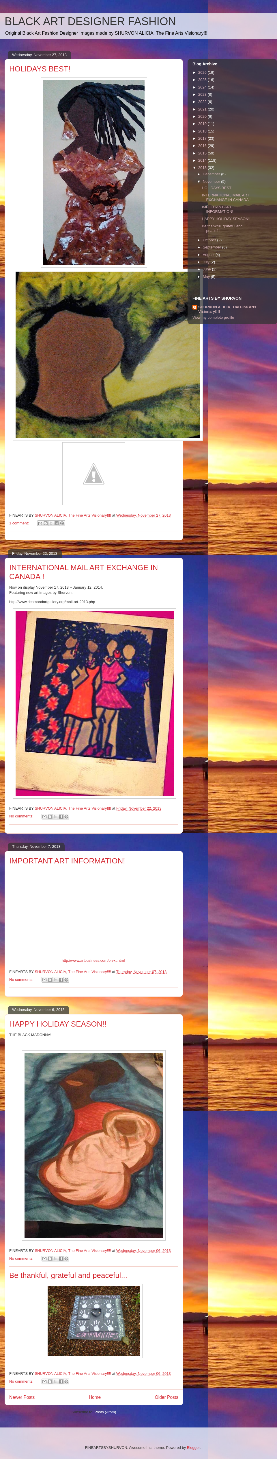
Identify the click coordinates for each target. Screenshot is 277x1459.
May (207, 277)
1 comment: (19, 523)
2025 (203, 80)
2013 (203, 167)
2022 (203, 102)
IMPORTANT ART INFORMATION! (67, 860)
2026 (203, 72)
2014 (203, 160)
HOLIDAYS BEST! (39, 69)
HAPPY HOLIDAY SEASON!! (57, 1024)
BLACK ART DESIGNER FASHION (90, 21)
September (212, 247)
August (209, 255)
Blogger (193, 1447)
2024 (203, 87)
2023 (203, 94)
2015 (203, 153)
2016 (203, 145)
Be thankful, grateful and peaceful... (68, 1275)
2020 (203, 116)
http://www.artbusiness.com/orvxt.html (93, 960)
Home (95, 1397)
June (207, 269)
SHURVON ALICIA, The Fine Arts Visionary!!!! (227, 309)
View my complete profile (213, 317)
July (207, 262)
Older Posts (166, 1397)
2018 (203, 131)
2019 (203, 123)
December (212, 174)
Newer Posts (22, 1397)
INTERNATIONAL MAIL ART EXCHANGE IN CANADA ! (226, 197)
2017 (203, 138)
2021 (203, 109)
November (212, 181)
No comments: (21, 816)
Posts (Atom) (105, 1412)
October (210, 240)
